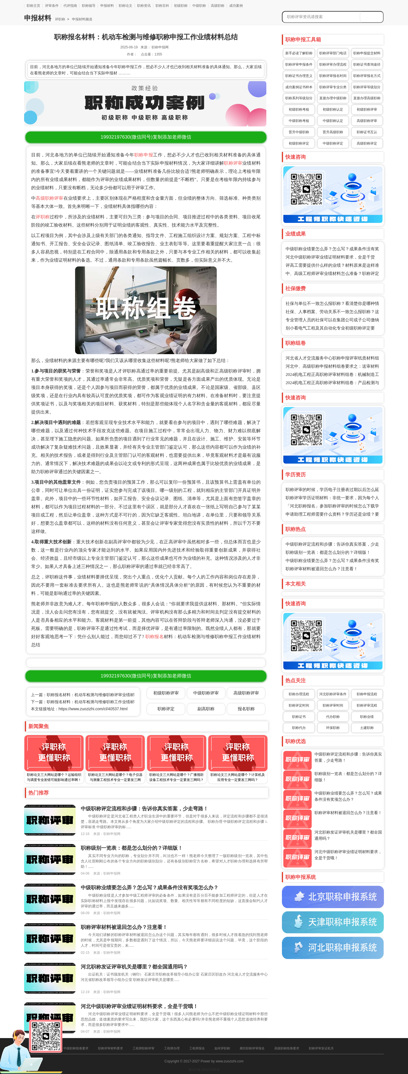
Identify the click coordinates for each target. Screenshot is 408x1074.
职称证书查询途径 (367, 64)
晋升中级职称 (299, 132)
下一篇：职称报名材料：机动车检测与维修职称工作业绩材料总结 (88, 702)
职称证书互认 (367, 132)
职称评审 (233, 163)
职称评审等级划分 (367, 87)
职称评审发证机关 (321, 1048)
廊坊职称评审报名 (252, 1048)
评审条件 (52, 6)
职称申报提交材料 (367, 53)
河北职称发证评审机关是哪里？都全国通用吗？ (134, 967)
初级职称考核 (299, 109)
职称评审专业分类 (333, 87)
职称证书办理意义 (299, 76)
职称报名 (154, 636)
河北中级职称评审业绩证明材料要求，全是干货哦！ (139, 1006)
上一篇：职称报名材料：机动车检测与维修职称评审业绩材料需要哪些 (92, 694)
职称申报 (143, 154)
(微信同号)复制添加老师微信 (146, 137)
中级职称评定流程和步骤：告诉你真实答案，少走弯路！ (144, 809)
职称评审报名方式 (367, 76)
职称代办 (299, 728)
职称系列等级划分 (299, 98)
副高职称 (205, 708)
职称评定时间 (299, 705)
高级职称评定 (367, 143)
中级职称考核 (299, 121)
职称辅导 (88, 6)
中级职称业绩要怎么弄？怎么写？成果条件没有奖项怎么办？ (149, 887)
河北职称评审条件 (333, 694)
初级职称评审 (367, 109)
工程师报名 (197, 1048)
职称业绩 (367, 717)
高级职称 (217, 6)
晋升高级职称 (333, 132)
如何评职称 (222, 1048)
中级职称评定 (333, 143)
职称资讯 (144, 6)
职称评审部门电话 (333, 53)
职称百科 (162, 6)
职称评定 (166, 708)
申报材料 (107, 6)
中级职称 (199, 6)
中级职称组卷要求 (75, 1048)
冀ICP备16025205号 (203, 1070)
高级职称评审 (49, 198)
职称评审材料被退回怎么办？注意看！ (322, 569)
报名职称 (246, 708)
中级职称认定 (333, 121)
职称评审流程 (367, 705)
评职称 (60, 19)
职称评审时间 (333, 705)
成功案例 (236, 6)
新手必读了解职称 (299, 53)
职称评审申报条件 (299, 64)
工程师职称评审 (143, 1048)
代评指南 (70, 6)
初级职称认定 (333, 109)
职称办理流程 (299, 694)
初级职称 (181, 6)
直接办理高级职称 (367, 98)
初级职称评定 (299, 143)
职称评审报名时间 (333, 76)
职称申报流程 (367, 694)
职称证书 (299, 717)
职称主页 (33, 6)
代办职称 (333, 717)
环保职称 (333, 728)
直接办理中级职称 (333, 98)
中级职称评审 (206, 692)
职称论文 (125, 6)
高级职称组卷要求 (286, 1048)
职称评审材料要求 (110, 1048)
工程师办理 (172, 1048)
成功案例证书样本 (299, 87)
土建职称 (367, 728)
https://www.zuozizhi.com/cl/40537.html (93, 709)
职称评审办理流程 (333, 64)
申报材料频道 (81, 19)
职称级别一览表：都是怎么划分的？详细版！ (328, 552)
